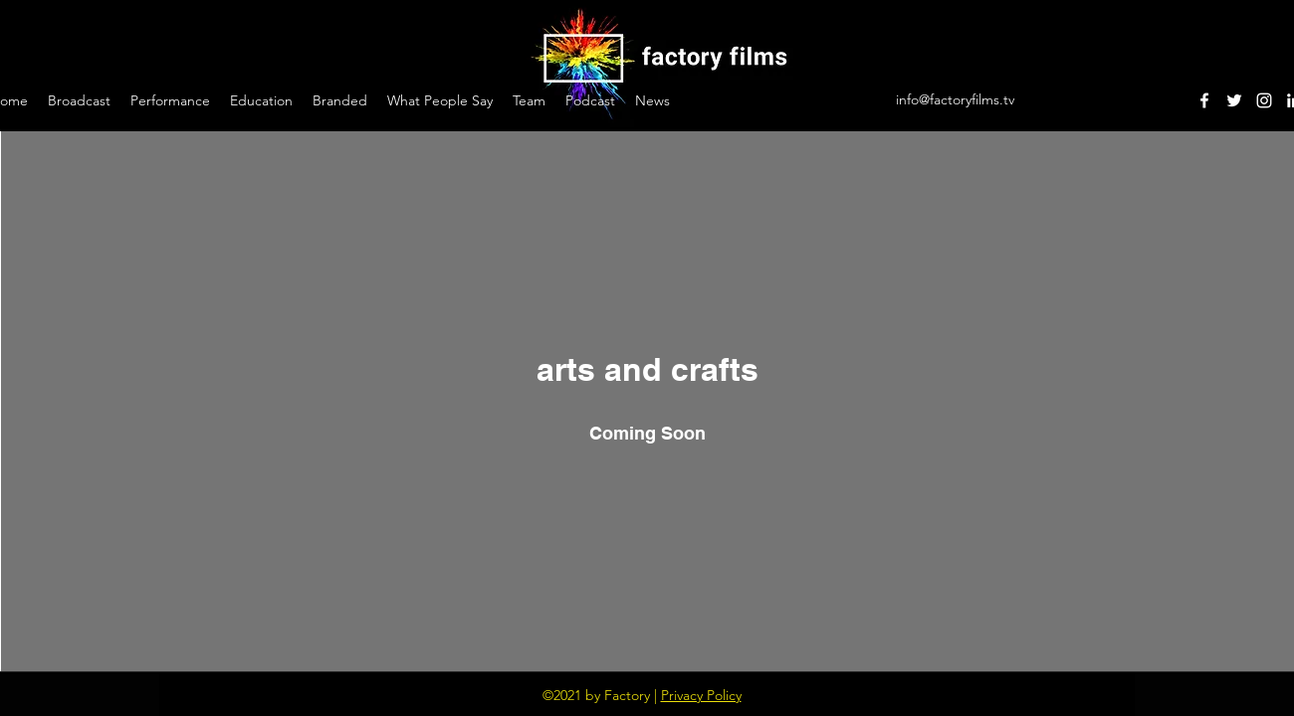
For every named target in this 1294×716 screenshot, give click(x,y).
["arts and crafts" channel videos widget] (647, 401)
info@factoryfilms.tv (955, 99)
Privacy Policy (701, 695)
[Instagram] (1264, 100)
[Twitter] (1234, 100)
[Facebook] (1204, 100)
